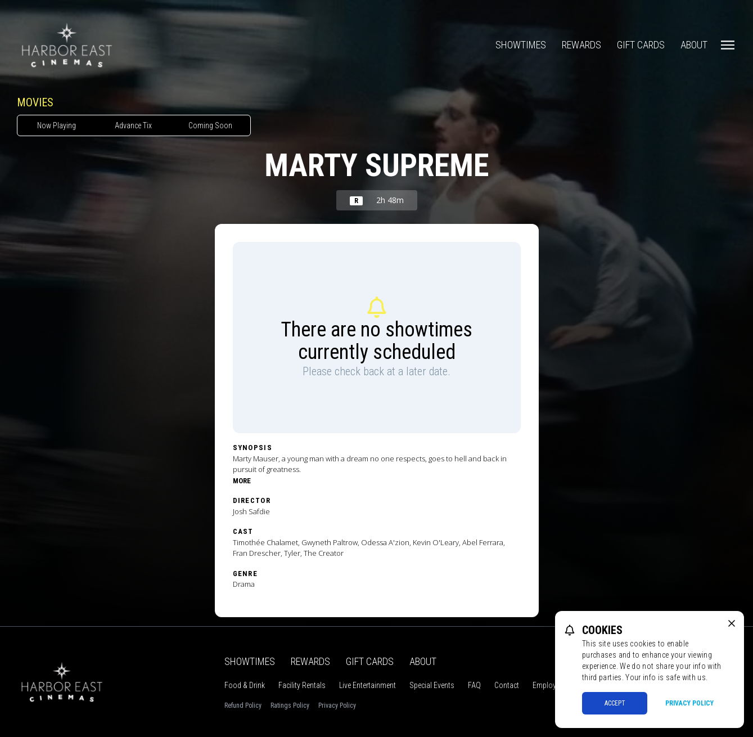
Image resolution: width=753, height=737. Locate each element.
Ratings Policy (289, 705)
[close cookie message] (731, 623)
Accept (615, 703)
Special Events (431, 685)
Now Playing (56, 125)
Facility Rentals (302, 685)
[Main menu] (727, 45)
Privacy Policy (337, 705)
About (693, 45)
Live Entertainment (367, 685)
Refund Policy (242, 705)
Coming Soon (210, 125)
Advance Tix (133, 125)
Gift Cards (641, 45)
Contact (506, 685)
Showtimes (520, 45)
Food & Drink (244, 685)
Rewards (581, 45)
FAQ (474, 685)
